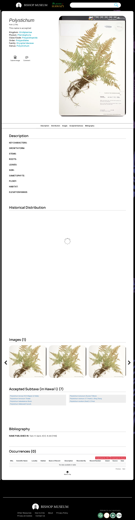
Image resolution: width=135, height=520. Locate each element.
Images (64, 126)
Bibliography (89, 126)
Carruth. (21, 404)
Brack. (21, 401)
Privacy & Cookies (24, 516)
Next (123, 469)
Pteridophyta (24, 35)
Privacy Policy (62, 513)
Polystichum (23, 46)
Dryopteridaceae (25, 43)
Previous (118, 469)
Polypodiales (22, 40)
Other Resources (24, 513)
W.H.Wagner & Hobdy (24, 396)
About (50, 513)
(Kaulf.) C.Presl (82, 401)
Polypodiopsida (30, 37)
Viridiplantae (25, 32)
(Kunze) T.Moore (83, 396)
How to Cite (40, 513)
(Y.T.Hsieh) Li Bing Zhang (86, 398)
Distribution (55, 126)
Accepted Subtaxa (76, 126)
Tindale (20, 398)
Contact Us (40, 516)
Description (45, 126)
